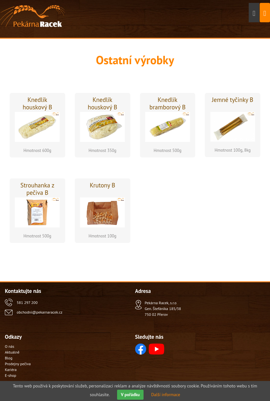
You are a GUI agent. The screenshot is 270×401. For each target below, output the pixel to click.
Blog (8, 358)
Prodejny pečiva (18, 363)
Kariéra (10, 369)
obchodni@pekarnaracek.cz (39, 312)
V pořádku (130, 394)
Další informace (165, 394)
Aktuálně (12, 352)
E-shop (10, 375)
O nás (9, 346)
